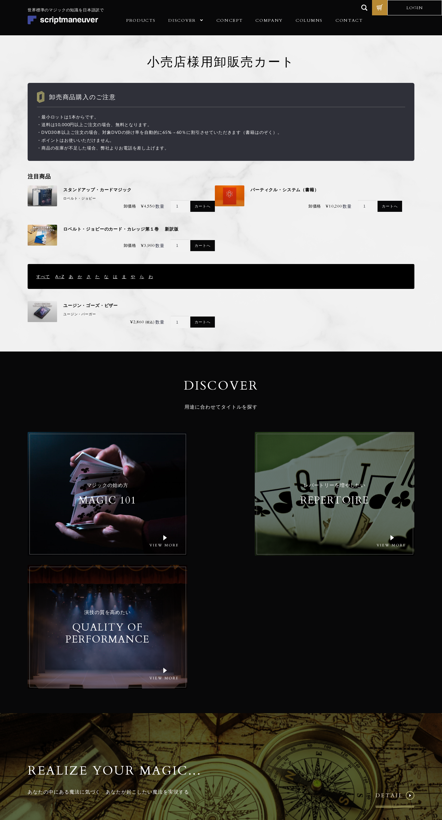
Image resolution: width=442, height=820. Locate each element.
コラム (145, 744)
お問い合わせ (151, 753)
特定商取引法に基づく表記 (390, 777)
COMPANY (269, 20)
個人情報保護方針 (350, 777)
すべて (43, 276)
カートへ (202, 206)
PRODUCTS (140, 20)
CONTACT (349, 20)
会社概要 (147, 724)
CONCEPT (229, 20)
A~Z (59, 276)
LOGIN (414, 8)
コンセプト (149, 714)
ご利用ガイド (151, 734)
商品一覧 (147, 704)
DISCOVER (182, 20)
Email (276, 712)
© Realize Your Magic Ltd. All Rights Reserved (374, 759)
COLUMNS (309, 20)
